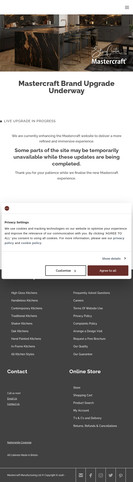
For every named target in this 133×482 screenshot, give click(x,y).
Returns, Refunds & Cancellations (95, 426)
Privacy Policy (82, 316)
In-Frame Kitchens (23, 346)
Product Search (83, 402)
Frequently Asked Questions (91, 292)
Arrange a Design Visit (87, 331)
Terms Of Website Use (88, 308)
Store (76, 387)
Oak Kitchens (19, 331)
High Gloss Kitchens (24, 292)
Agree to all (108, 270)
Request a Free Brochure (89, 338)
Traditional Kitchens (24, 316)
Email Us (12, 398)
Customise (66, 270)
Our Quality (80, 346)
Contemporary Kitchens (26, 308)
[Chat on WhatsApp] (15, 387)
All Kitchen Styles (22, 354)
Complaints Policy (85, 323)
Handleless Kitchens (24, 300)
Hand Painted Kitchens (26, 338)
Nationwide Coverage (19, 442)
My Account (81, 410)
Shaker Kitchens (21, 323)
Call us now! (14, 393)
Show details (111, 258)
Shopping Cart (82, 395)
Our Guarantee (82, 354)
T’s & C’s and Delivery (87, 418)
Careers (78, 300)
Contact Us (13, 404)
